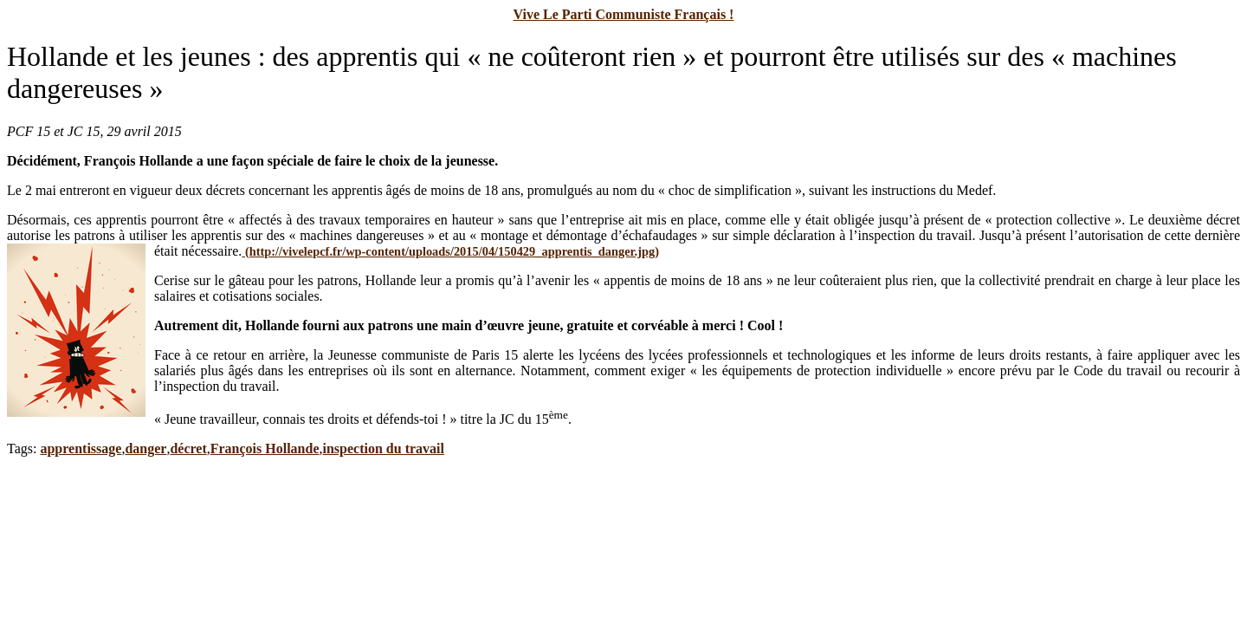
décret (188, 448)
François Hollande (265, 448)
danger (145, 448)
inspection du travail (383, 448)
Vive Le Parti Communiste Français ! (624, 14)
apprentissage (80, 448)
